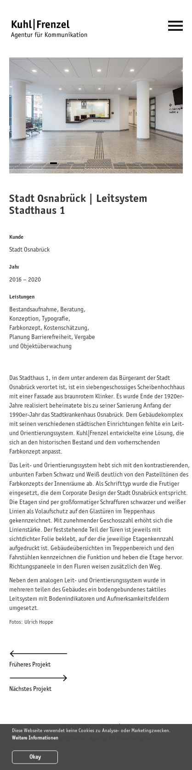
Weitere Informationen (35, 738)
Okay (35, 758)
